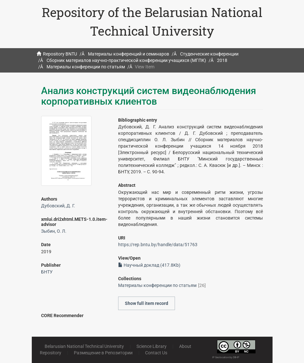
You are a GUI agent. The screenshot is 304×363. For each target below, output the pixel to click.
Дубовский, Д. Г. (58, 205)
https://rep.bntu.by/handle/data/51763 (157, 244)
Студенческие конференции (209, 53)
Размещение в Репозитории (103, 352)
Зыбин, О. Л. (53, 231)
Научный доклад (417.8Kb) (149, 265)
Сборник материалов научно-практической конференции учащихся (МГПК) (126, 60)
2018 (222, 60)
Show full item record (146, 303)
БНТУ (47, 271)
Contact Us (156, 352)
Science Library (151, 346)
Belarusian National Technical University (84, 346)
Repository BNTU (60, 53)
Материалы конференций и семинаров (128, 53)
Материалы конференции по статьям (86, 66)
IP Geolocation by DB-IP (225, 357)
